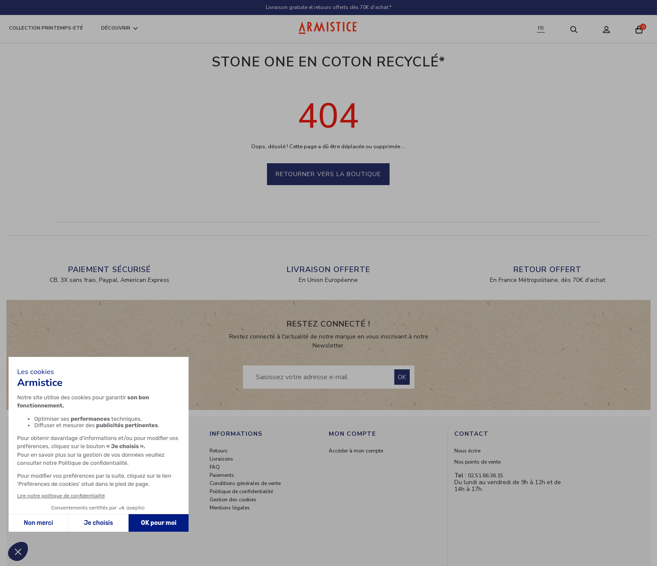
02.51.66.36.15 (485, 475)
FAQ (215, 467)
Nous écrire (467, 450)
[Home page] (329, 27)
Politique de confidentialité (241, 491)
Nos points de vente (477, 461)
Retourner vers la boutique (328, 174)
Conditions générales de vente (245, 483)
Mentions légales (230, 507)
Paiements (222, 475)
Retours (219, 450)
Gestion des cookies (233, 499)
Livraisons (221, 458)
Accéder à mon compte (356, 450)
